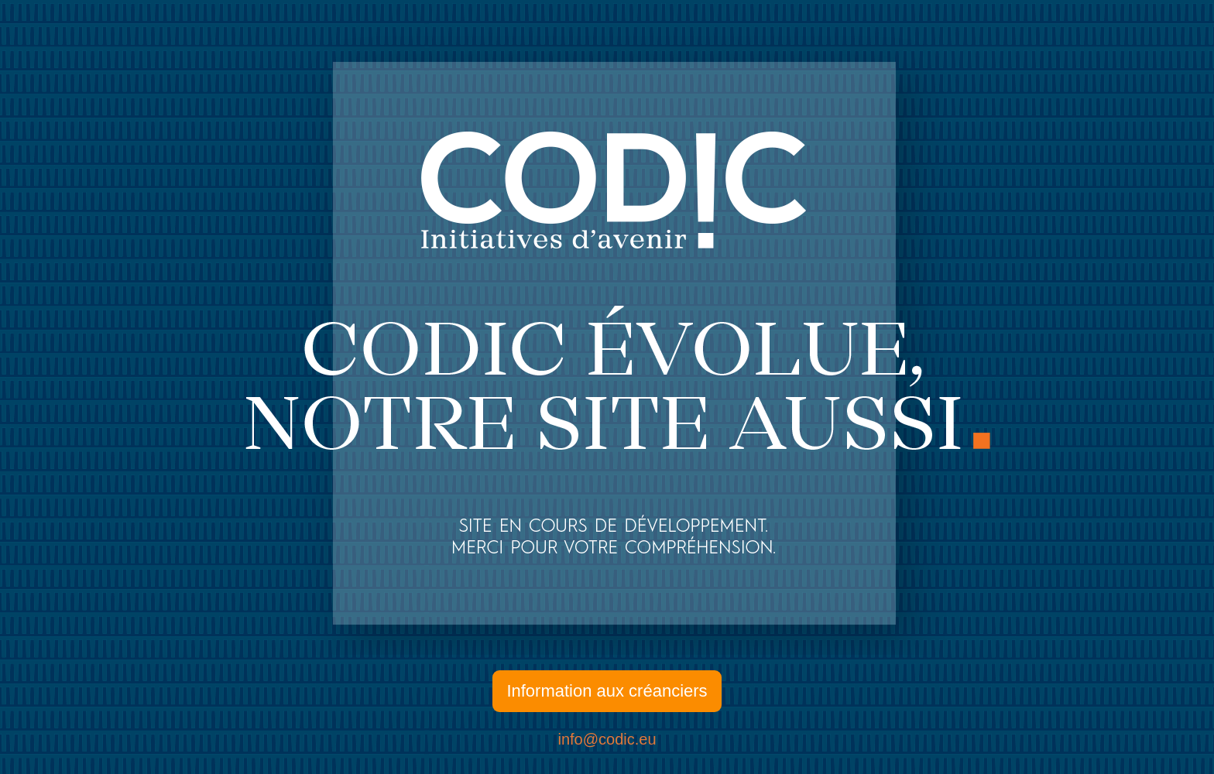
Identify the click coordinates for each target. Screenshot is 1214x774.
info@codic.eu (606, 739)
